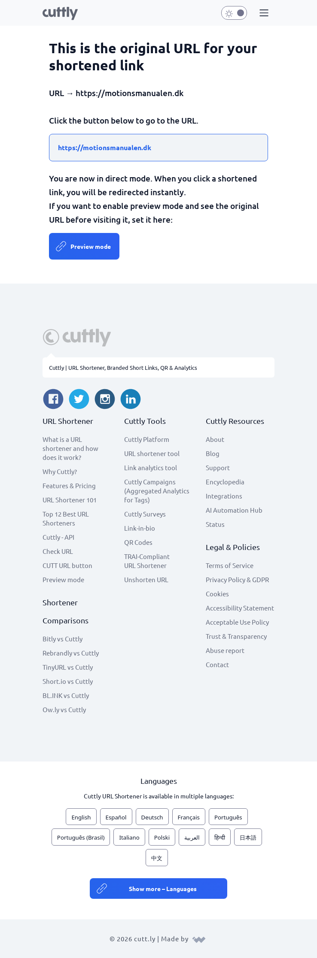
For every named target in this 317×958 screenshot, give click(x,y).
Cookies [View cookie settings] (217, 593)
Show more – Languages (163, 888)
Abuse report (225, 650)
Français (189, 817)
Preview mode (90, 246)
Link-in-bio (139, 528)
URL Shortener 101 (70, 500)
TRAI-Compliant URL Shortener (147, 560)
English (81, 817)
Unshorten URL (146, 579)
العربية (192, 837)
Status (215, 524)
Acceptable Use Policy (237, 622)
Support (218, 467)
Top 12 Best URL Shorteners (66, 518)
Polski (162, 837)
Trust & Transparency (236, 636)
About (215, 439)
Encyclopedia (225, 481)
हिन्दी (219, 837)
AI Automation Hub (234, 510)
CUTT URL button (67, 565)
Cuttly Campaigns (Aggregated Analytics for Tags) (156, 490)
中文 (156, 858)
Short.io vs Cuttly (68, 681)
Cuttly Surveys (145, 514)
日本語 (248, 837)
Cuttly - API (58, 537)
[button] (263, 13)
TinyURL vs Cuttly (68, 667)
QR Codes (138, 542)
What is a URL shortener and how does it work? (70, 448)
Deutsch (152, 817)
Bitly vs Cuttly (62, 639)
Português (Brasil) (81, 837)
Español (116, 817)
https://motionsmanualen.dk (104, 147)
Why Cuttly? (60, 471)
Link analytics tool (150, 467)
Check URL (58, 551)
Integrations (224, 496)
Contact (217, 664)
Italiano (129, 837)
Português (228, 817)
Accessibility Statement (240, 608)
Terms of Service (229, 565)
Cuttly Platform (146, 439)
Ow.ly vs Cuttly (64, 709)
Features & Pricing (69, 485)
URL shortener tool (152, 453)
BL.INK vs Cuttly (66, 695)
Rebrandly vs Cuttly (71, 653)
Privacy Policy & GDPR (237, 579)
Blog (212, 453)
